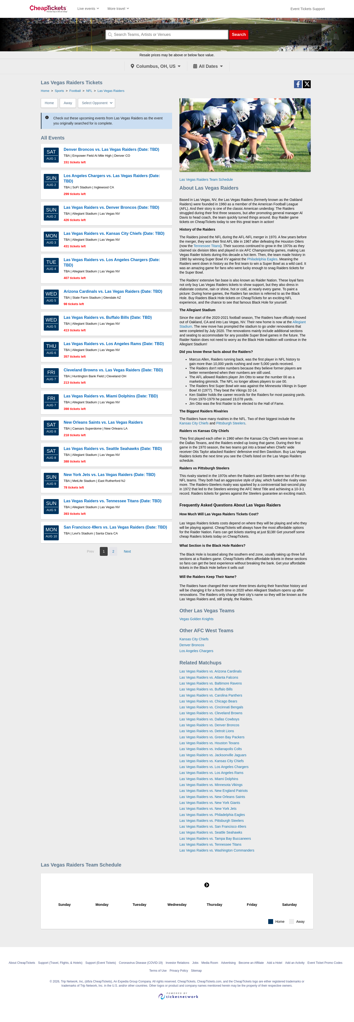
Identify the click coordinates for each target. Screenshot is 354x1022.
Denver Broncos (191, 645)
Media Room (209, 963)
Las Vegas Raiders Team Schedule (206, 180)
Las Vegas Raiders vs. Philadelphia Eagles (212, 815)
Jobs (195, 963)
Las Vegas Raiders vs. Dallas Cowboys (209, 719)
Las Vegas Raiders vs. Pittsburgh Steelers (211, 821)
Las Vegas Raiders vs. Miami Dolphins (208, 779)
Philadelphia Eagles (262, 259)
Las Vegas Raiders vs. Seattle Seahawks (210, 832)
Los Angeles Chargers (196, 651)
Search (239, 34)
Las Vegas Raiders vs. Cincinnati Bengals (211, 707)
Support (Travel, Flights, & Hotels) (60, 963)
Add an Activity (295, 963)
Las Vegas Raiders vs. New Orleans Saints (212, 797)
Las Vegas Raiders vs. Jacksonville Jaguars (212, 755)
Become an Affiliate (251, 963)
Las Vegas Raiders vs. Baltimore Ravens (210, 683)
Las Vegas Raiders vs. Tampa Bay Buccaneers (215, 838)
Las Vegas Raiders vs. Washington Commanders (216, 850)
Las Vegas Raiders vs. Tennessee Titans (210, 844)
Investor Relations (177, 963)
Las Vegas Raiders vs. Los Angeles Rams (211, 773)
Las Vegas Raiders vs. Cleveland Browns (210, 713)
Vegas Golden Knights (196, 619)
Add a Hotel (274, 963)
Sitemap (196, 970)
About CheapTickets (22, 963)
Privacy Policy (179, 970)
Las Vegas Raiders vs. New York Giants (209, 803)
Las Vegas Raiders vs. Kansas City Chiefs (211, 761)
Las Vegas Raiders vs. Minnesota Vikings (211, 785)
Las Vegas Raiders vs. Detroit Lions (206, 731)
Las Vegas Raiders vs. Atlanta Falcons (208, 677)
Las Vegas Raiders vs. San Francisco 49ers (212, 826)
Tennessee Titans (206, 246)
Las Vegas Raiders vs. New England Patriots (213, 791)
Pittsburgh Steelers (230, 423)
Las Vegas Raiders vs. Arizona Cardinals (210, 671)
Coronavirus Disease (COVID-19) (141, 963)
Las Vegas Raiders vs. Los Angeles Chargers (214, 767)
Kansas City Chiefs (193, 423)
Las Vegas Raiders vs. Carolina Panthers (210, 695)
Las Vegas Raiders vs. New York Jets (207, 809)
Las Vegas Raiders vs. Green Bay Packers (212, 737)
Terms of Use (158, 970)
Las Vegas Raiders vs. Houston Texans (209, 743)
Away (68, 103)
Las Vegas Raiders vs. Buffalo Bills (206, 689)
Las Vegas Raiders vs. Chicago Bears (208, 701)
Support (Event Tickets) (100, 963)
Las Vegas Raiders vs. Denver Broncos (209, 725)
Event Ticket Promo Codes (325, 963)
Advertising (228, 963)
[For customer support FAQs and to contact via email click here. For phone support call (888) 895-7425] (307, 9)
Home (49, 103)
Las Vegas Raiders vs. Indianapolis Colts (210, 749)
